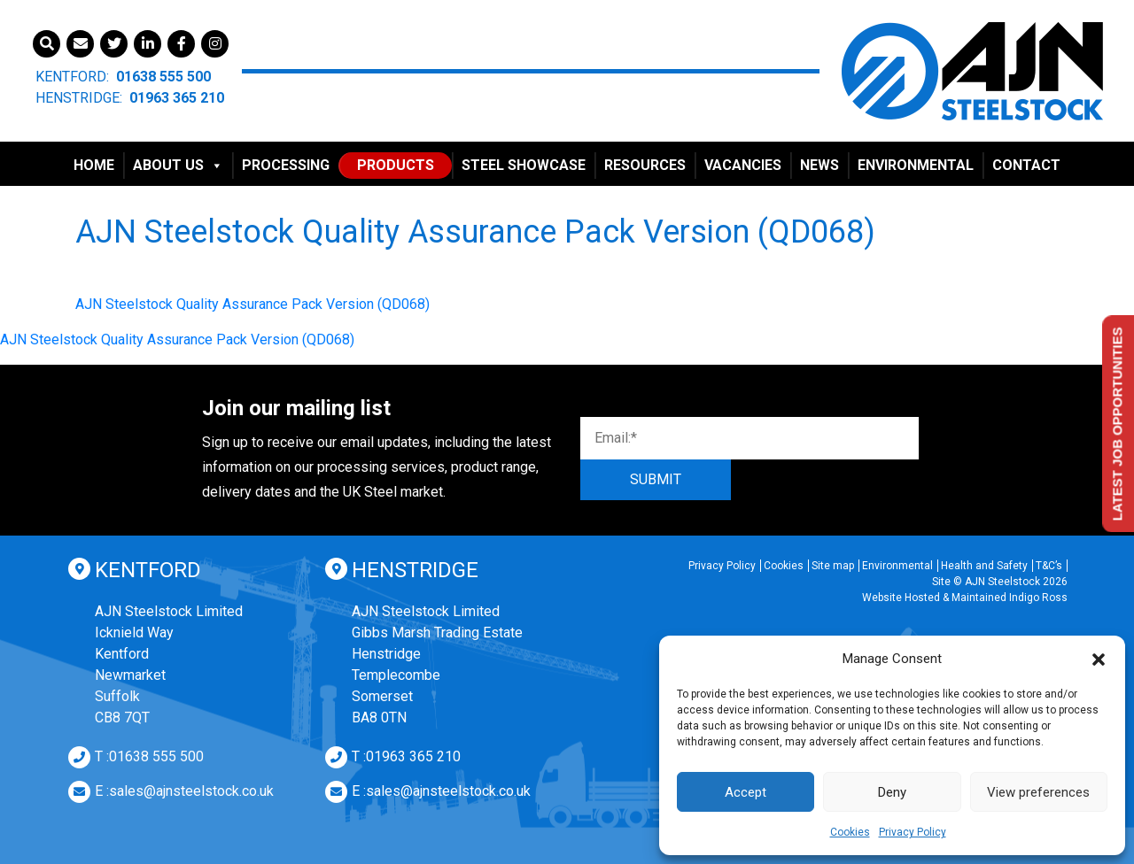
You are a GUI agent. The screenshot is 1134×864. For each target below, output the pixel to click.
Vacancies (742, 165)
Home (94, 165)
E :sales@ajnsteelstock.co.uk (184, 791)
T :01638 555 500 (149, 756)
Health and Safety (984, 565)
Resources (645, 165)
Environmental (916, 165)
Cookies (850, 832)
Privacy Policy (912, 832)
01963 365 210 (176, 97)
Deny (892, 792)
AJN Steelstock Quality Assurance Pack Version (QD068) (252, 304)
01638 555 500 (163, 76)
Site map (833, 565)
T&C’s (1049, 565)
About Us (178, 165)
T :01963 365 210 (406, 756)
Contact (1026, 165)
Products (395, 165)
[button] (1098, 658)
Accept (745, 792)
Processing (286, 165)
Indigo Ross (1038, 597)
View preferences (1038, 792)
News (819, 165)
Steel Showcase (524, 165)
